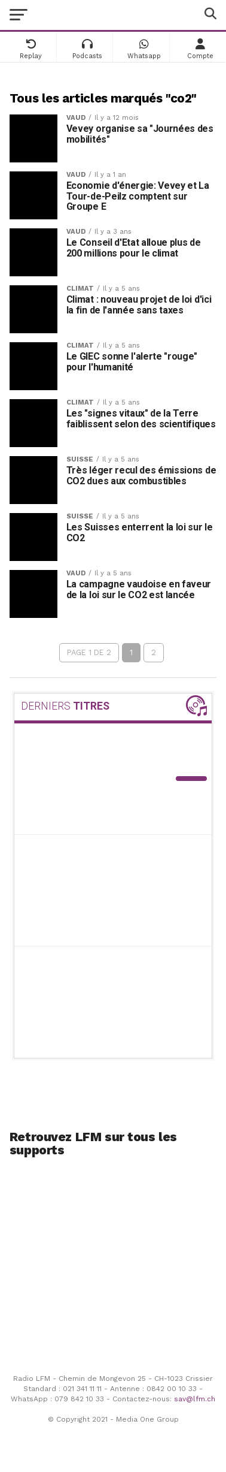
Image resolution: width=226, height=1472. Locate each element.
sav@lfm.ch (194, 1399)
